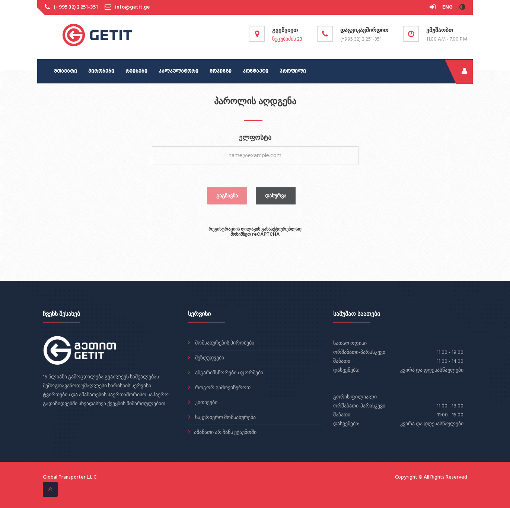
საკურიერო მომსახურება (225, 417)
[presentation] (255, 255)
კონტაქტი (255, 71)
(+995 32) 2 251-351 (76, 7)
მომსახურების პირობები (224, 343)
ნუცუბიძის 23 (287, 39)
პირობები (101, 71)
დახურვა (275, 196)
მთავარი (65, 71)
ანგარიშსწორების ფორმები (228, 373)
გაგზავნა (227, 196)
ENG (447, 7)
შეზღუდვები (209, 358)
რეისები (136, 71)
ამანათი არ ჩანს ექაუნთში (225, 432)
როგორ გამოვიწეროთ (222, 388)
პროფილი (293, 71)
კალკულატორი (178, 71)
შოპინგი (221, 71)
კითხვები (205, 403)
